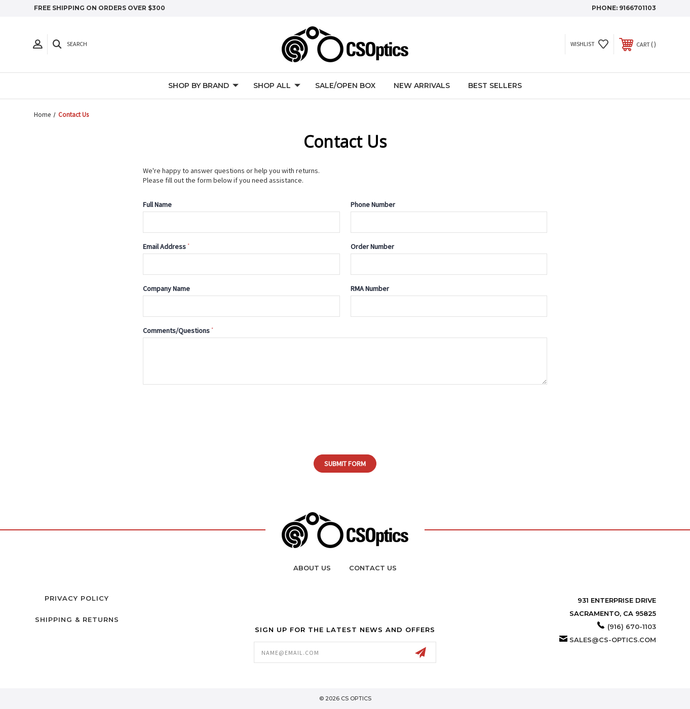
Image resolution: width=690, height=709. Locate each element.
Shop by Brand (203, 86)
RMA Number (370, 288)
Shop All (276, 86)
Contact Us (373, 568)
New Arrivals (422, 85)
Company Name (166, 288)
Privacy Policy (77, 598)
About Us (312, 568)
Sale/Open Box (345, 85)
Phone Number (373, 204)
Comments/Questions (178, 330)
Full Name (157, 204)
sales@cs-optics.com (612, 640)
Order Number (372, 246)
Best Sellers (495, 85)
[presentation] (204, 414)
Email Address (166, 246)
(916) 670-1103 (631, 626)
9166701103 (637, 8)
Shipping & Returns (77, 619)
